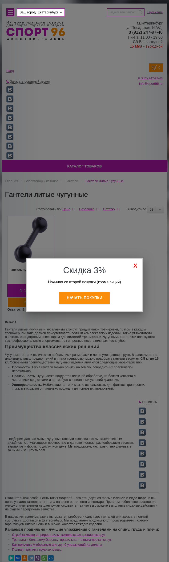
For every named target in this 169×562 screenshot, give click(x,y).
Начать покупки (84, 298)
